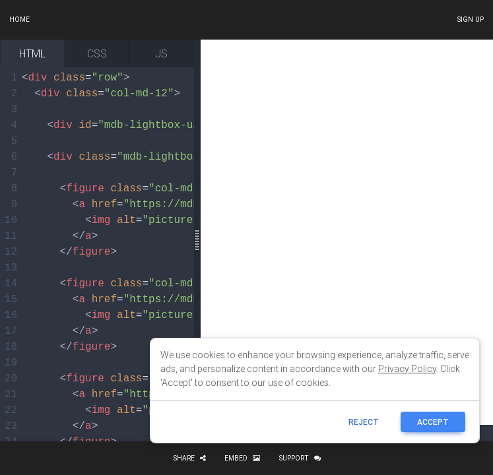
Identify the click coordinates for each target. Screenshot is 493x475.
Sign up (470, 19)
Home (19, 19)
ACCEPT (433, 422)
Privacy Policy (407, 369)
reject (363, 422)
